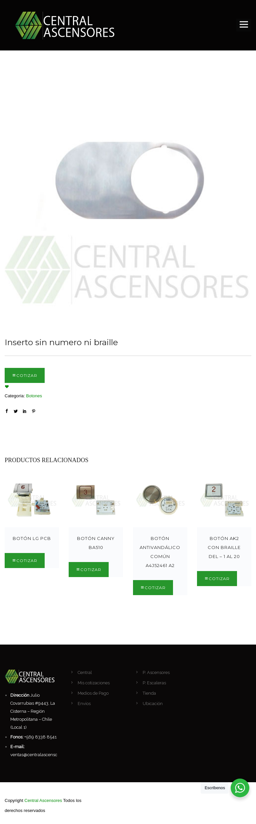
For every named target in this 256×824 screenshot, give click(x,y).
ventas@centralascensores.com (41, 754)
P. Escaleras (154, 682)
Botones (34, 395)
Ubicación (153, 703)
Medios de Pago (93, 693)
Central (85, 672)
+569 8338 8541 (40, 736)
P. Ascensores (156, 672)
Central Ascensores (43, 800)
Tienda (149, 693)
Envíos (84, 703)
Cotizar (26, 375)
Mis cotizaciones (94, 682)
